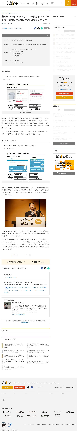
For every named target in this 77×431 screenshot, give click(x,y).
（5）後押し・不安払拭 (17, 62)
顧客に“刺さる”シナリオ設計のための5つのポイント (24, 49)
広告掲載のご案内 (70, 387)
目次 (36, 35)
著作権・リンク (31, 424)
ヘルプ (24, 424)
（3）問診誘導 (15, 56)
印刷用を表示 (6, 268)
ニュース (23, 3)
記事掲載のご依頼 (58, 387)
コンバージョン (18, 28)
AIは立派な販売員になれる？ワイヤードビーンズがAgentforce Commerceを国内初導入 (14, 361)
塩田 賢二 (9, 23)
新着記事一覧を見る (64, 143)
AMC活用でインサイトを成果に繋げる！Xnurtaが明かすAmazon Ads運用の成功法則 (39, 346)
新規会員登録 (64, 93)
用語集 (52, 3)
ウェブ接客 (4, 28)
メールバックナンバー (64, 89)
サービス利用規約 (56, 424)
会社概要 (49, 424)
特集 (37, 3)
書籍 (48, 3)
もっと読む (6, 292)
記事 (28, 3)
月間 (70, 31)
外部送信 (73, 424)
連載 (32, 3)
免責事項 (44, 424)
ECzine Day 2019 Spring (10, 277)
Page (6, 40)
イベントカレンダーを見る (64, 173)
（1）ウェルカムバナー (17, 51)
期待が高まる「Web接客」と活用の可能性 (22, 40)
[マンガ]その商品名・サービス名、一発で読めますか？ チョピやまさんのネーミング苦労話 (14, 346)
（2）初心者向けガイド (17, 53)
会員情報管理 (38, 424)
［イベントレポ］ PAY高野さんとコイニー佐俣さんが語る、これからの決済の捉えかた (25, 290)
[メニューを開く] (3, 3)
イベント (42, 3)
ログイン (64, 97)
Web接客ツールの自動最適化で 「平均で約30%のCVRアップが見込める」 (29, 44)
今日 (59, 31)
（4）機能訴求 (15, 60)
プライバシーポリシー (65, 424)
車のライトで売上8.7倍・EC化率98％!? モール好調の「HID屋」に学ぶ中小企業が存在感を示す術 (14, 367)
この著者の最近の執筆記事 (18, 314)
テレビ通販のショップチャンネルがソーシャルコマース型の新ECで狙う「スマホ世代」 (39, 357)
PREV (14, 255)
